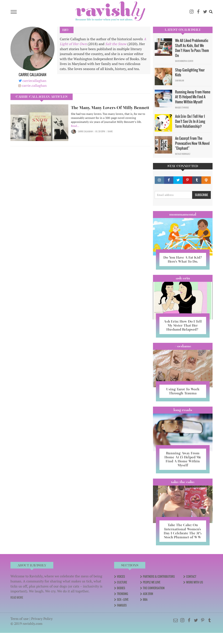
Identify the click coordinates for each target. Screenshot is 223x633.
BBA (145, 599)
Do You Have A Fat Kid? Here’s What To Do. (182, 259)
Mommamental (182, 214)
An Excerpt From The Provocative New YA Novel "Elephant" (192, 143)
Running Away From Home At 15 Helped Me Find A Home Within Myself (192, 96)
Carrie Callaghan (85, 131)
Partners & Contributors (159, 576)
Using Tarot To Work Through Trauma (182, 391)
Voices (121, 576)
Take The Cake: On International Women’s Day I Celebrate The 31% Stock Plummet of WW (183, 531)
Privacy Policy (42, 618)
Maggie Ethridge (182, 107)
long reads (183, 410)
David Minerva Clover (184, 61)
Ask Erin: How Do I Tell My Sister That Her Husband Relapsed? (183, 325)
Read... (75, 126)
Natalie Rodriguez (182, 153)
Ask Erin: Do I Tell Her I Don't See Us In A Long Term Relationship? (190, 121)
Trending (122, 594)
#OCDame (182, 346)
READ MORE (16, 597)
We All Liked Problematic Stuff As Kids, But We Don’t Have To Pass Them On (192, 48)
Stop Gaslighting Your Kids (190, 72)
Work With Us (194, 582)
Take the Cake (182, 482)
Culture (122, 582)
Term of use (19, 618)
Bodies (121, 588)
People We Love (151, 582)
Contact (191, 576)
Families (122, 605)
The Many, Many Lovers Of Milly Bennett (110, 107)
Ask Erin (183, 278)
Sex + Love (122, 599)
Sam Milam (179, 80)
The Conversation (153, 588)
